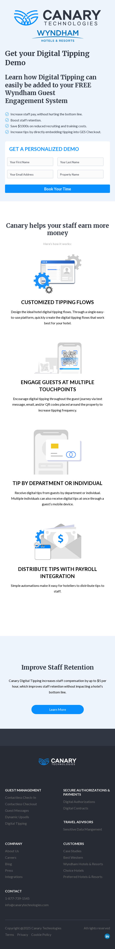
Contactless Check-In (20, 797)
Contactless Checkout (21, 804)
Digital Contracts (75, 808)
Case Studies (72, 851)
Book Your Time (57, 189)
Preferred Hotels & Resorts (82, 877)
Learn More (57, 709)
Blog (8, 864)
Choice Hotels (73, 870)
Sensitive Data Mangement (82, 829)
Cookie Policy (41, 934)
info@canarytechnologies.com (27, 905)
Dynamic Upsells (17, 817)
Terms (9, 934)
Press (9, 870)
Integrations (14, 877)
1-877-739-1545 (17, 898)
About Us (12, 851)
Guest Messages (17, 810)
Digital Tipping (16, 823)
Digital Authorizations (79, 802)
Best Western (73, 857)
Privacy (22, 934)
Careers (10, 857)
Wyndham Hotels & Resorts (83, 864)
